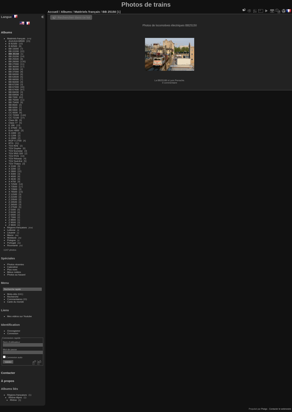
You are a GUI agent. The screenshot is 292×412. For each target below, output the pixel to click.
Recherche (12, 296)
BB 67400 (14, 89)
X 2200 (12, 168)
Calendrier (12, 267)
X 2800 (12, 171)
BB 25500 (14, 59)
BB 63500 (14, 76)
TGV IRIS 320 (16, 153)
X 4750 (12, 181)
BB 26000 (14, 61)
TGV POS (14, 156)
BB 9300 (13, 110)
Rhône (13, 400)
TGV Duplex (15, 148)
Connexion (12, 333)
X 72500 (13, 184)
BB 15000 (14, 48)
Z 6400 (12, 214)
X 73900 (13, 189)
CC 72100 (14, 117)
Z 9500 (12, 222)
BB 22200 (14, 51)
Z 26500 (13, 204)
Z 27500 (13, 207)
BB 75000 (14, 99)
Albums (6, 32)
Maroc (10, 235)
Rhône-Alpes (15, 397)
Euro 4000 (14, 130)
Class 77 (13, 122)
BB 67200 (14, 84)
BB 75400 (14, 102)
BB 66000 (14, 79)
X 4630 (12, 179)
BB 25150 (14, 53)
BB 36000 (14, 66)
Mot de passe (10, 349)
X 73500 (13, 186)
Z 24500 (13, 202)
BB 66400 (14, 82)
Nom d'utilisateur (11, 342)
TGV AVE (13, 145)
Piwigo (264, 409)
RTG (11, 143)
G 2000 (12, 138)
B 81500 (13, 43)
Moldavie (12, 237)
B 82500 (13, 46)
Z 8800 (12, 219)
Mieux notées (14, 272)
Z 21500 (13, 196)
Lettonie (11, 230)
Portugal (11, 242)
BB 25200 (14, 56)
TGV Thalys (15, 163)
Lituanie (11, 232)
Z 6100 (12, 212)
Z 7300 (12, 217)
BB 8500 (13, 105)
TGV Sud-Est (15, 161)
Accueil (53, 11)
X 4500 (12, 176)
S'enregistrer (13, 330)
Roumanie (12, 245)
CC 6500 (13, 112)
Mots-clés (12, 294)
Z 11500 (13, 194)
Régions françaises (17, 227)
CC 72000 (14, 115)
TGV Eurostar (16, 151)
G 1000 (12, 133)
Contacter (8, 372)
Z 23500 (13, 199)
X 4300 (12, 174)
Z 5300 (12, 209)
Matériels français (16, 38)
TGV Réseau (15, 158)
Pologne (11, 240)
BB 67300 (14, 87)
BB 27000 (14, 64)
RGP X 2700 (15, 140)
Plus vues (12, 269)
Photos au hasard (16, 274)
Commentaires (14, 299)
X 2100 (12, 166)
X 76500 (13, 191)
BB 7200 (13, 97)
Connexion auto (12, 357)
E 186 (12, 125)
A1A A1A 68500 (17, 41)
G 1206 (12, 135)
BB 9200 (13, 107)
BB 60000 (14, 74)
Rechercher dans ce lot (74, 17)
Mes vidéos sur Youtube (19, 316)
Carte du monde (15, 301)
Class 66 (13, 120)
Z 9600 (12, 225)
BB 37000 (14, 71)
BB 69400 (14, 94)
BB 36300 (14, 69)
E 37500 (13, 128)
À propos (7, 381)
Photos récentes (15, 264)
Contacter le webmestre (280, 409)
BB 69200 (14, 92)
